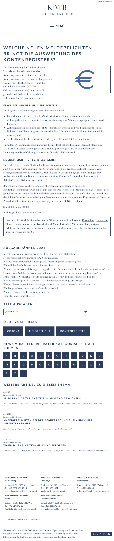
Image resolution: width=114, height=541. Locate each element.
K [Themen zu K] (91, 355)
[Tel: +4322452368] (87, 488)
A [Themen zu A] (7, 355)
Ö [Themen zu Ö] (15, 373)
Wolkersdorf (40, 224)
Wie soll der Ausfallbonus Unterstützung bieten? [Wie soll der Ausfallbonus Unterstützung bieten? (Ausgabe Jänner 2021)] (29, 265)
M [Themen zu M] (6, 364)
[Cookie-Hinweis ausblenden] (101, 534)
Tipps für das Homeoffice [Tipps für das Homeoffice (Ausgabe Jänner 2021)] (17, 296)
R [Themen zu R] (49, 364)
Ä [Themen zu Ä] (7, 373)
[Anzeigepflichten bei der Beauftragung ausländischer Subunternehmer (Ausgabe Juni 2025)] (57, 423)
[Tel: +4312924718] (16, 506)
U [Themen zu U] (74, 364)
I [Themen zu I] (74, 355)
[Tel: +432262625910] (18, 488)
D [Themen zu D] (32, 355)
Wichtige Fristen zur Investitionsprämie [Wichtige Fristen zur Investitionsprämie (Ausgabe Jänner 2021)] (25, 292)
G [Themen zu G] (57, 355)
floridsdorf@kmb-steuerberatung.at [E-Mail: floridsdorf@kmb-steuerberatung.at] (20, 509)
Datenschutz (33, 519)
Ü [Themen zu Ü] (23, 373)
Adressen (12, 519)
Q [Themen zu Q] (40, 364)
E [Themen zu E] (40, 355)
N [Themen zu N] (15, 364)
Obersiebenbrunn (23, 224)
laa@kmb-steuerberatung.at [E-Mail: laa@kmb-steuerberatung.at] (53, 491)
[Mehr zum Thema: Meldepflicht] (39, 331)
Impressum (22, 519)
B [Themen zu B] (15, 355)
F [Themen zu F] (49, 355)
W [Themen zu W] (91, 364)
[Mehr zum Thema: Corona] (13, 331)
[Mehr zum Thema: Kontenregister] (73, 331)
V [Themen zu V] (82, 364)
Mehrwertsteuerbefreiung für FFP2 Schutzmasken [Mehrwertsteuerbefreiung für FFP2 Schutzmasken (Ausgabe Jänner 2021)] (30, 258)
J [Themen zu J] (82, 355)
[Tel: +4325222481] (51, 488)
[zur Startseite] (57, 9)
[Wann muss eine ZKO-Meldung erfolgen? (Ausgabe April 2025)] (57, 447)
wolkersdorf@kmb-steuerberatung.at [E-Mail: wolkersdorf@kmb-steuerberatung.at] (93, 491)
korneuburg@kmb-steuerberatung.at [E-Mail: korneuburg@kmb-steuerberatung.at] (21, 491)
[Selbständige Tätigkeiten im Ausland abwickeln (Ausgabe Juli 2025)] (57, 400)
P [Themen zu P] (32, 364)
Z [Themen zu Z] (99, 364)
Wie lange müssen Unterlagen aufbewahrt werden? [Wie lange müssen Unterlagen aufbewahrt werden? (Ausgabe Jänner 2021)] (31, 288)
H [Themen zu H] (66, 355)
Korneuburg (88, 220)
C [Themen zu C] (23, 355)
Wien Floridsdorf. (61, 224)
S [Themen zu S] (57, 364)
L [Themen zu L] (99, 355)
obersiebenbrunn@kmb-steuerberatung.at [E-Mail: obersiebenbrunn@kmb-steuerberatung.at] (59, 509)
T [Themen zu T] (65, 364)
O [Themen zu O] (23, 364)
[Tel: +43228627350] (52, 506)
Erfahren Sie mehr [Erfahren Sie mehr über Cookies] (66, 537)
